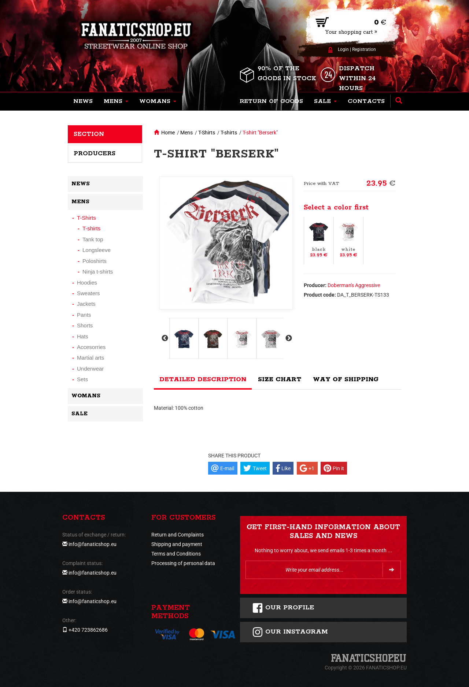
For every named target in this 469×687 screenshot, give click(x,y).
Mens (186, 132)
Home (168, 132)
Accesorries (91, 347)
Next (288, 338)
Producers (94, 153)
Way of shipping (345, 379)
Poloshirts (94, 261)
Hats (82, 336)
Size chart (279, 379)
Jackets (86, 304)
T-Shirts (206, 132)
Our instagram (290, 632)
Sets (82, 379)
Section (89, 134)
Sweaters (88, 293)
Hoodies (87, 282)
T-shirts (229, 132)
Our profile (283, 607)
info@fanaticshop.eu (93, 544)
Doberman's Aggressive (354, 285)
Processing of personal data (183, 563)
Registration (364, 49)
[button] (116, 101)
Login (343, 49)
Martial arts (90, 357)
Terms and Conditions (176, 554)
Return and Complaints (177, 535)
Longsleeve (96, 250)
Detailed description (202, 379)
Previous (164, 338)
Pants (84, 315)
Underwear (90, 368)
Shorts (85, 325)
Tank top (92, 239)
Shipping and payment (176, 544)
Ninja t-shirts (97, 271)
